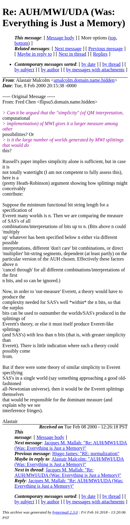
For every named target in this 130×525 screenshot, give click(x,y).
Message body (60, 37)
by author (50, 69)
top (113, 37)
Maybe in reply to (34, 54)
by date (88, 64)
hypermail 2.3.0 (65, 512)
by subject (24, 69)
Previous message (105, 48)
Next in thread (72, 54)
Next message (68, 48)
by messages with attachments (95, 69)
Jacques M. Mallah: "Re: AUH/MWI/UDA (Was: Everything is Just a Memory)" (70, 445)
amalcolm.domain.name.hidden (84, 80)
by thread (112, 64)
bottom (21, 43)
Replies (100, 54)
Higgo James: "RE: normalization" (85, 453)
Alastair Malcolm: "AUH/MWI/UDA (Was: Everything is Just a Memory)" (69, 461)
